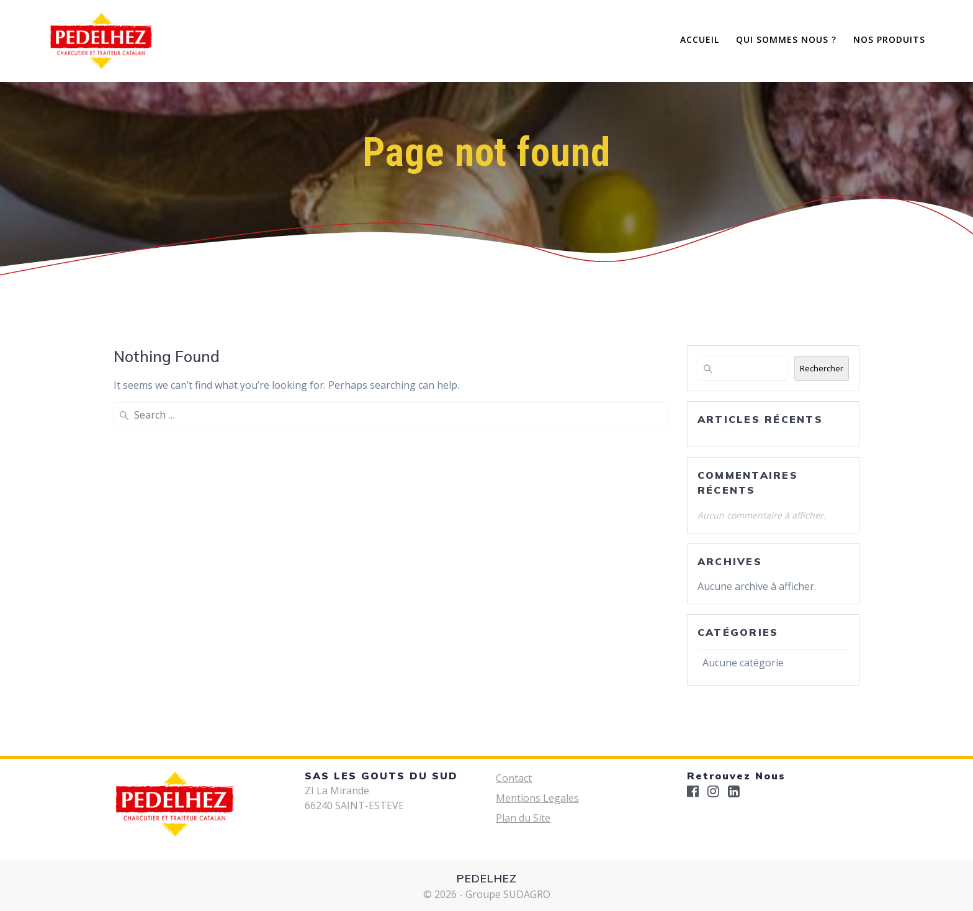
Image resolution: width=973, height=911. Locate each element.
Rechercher (821, 368)
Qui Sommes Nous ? (786, 39)
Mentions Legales (537, 798)
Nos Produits (889, 39)
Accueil (699, 39)
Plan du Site (523, 818)
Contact (514, 778)
